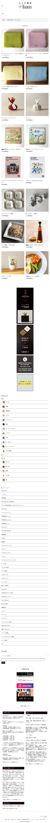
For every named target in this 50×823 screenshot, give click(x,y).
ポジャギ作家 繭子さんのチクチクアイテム (12, 505)
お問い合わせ (7, 819)
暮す (2, 398)
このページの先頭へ (43, 816)
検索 (3, 662)
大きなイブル (4, 578)
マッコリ (28, 118)
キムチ (6, 462)
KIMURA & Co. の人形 (7, 592)
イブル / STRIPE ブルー (32, 86)
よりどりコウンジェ (6, 545)
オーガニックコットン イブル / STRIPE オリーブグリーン (12, 54)
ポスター (3, 549)
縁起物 (3, 541)
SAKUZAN (4, 589)
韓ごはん (6, 466)
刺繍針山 (3, 607)
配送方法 (19, 819)
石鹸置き (6, 411)
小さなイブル (4, 574)
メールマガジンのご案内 (7, 636)
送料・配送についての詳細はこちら (34, 763)
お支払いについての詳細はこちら (11, 762)
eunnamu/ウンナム (6, 596)
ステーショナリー (9, 446)
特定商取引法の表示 (26, 819)
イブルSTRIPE (5, 567)
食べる (3, 458)
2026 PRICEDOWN (6, 530)
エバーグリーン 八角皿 (7, 213)
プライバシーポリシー (35, 819)
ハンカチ (3, 494)
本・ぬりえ (7, 442)
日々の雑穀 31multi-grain (8, 245)
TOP (2, 13)
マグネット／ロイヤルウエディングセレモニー (12, 181)
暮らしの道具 (4, 585)
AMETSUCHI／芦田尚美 (7, 501)
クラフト (6, 433)
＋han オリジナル (5, 552)
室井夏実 (3, 498)
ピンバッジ (4, 614)
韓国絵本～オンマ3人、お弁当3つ (11, 149)
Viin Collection (4, 600)
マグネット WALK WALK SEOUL (34, 180)
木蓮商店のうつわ (6, 516)
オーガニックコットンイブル (8, 560)
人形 (5, 438)
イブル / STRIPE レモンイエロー (9, 86)
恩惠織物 (3, 534)
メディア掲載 (4, 633)
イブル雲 (3, 563)
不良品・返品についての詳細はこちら (12, 799)
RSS (41, 819)
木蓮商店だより (5, 523)
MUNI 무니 (4, 509)
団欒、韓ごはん (5, 629)
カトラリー (4, 618)
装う (2, 455)
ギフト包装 (4, 640)
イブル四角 (4, 571)
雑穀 (5, 471)
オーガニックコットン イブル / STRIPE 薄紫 (37, 54)
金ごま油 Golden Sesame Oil (34, 245)
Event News (4, 490)
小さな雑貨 (7, 451)
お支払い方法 (13, 819)
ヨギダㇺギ (4, 527)
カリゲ (3, 611)
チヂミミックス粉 (6, 276)
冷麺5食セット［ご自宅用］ (33, 276)
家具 (5, 424)
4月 (2, 644)
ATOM (44, 819)
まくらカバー (4, 582)
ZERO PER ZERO (5, 625)
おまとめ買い (4, 603)
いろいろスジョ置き (6, 622)
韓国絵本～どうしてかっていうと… (35, 149)
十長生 (3, 538)
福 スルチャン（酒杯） (32, 213)
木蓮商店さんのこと (6, 520)
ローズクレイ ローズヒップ (8, 118)
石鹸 (5, 407)
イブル (6, 415)
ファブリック (8, 420)
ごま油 (6, 475)
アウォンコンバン (6, 512)
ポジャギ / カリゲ (9, 429)
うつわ (6, 402)
